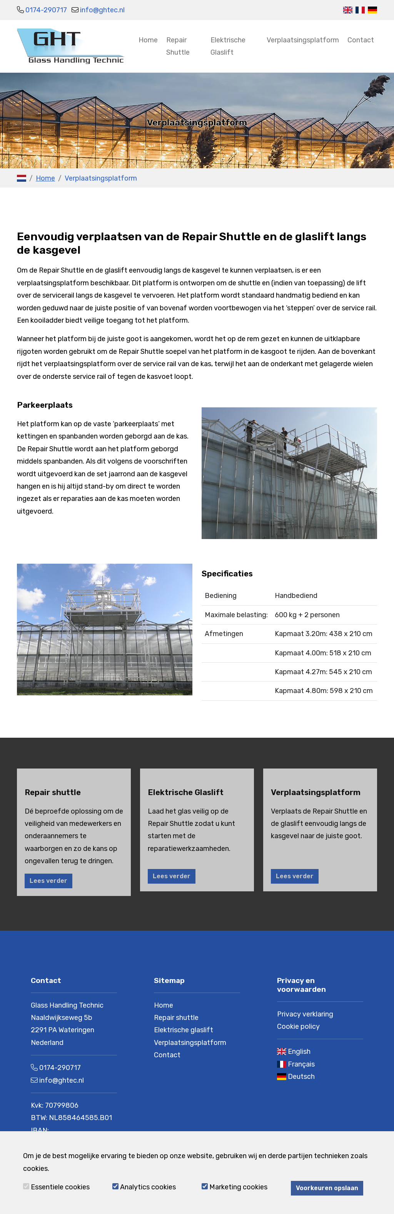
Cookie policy (298, 1026)
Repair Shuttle (178, 46)
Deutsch (301, 1076)
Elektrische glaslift (183, 1030)
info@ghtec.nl (102, 10)
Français (301, 1064)
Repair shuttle (176, 1017)
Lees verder (48, 880)
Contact (360, 40)
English (299, 1051)
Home (148, 40)
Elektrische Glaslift (227, 46)
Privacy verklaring (305, 1014)
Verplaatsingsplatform (303, 40)
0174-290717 (46, 10)
